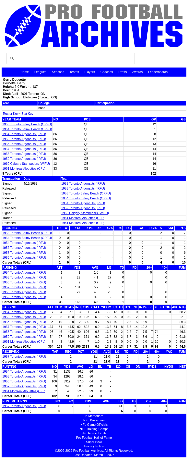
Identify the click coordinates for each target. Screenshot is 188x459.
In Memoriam (94, 416)
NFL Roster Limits (93, 433)
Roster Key (10, 113)
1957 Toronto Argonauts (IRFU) (24, 149)
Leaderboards (158, 72)
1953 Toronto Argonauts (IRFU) (83, 183)
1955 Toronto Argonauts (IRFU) (24, 139)
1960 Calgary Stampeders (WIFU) (26, 163)
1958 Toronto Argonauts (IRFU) (24, 153)
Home (24, 72)
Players (89, 72)
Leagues (40, 72)
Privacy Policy (94, 446)
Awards (137, 72)
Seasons (58, 72)
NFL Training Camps (94, 429)
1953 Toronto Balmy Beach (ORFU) (27, 124)
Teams (74, 72)
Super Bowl (94, 442)
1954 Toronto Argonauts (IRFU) (24, 134)
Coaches (106, 72)
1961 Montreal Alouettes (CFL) (23, 168)
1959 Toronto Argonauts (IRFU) (24, 158)
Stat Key (27, 113)
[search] (70, 58)
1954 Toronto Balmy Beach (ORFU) (27, 129)
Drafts (122, 72)
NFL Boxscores (94, 420)
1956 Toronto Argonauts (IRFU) (24, 144)
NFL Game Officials (94, 424)
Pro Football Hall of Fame (94, 437)
